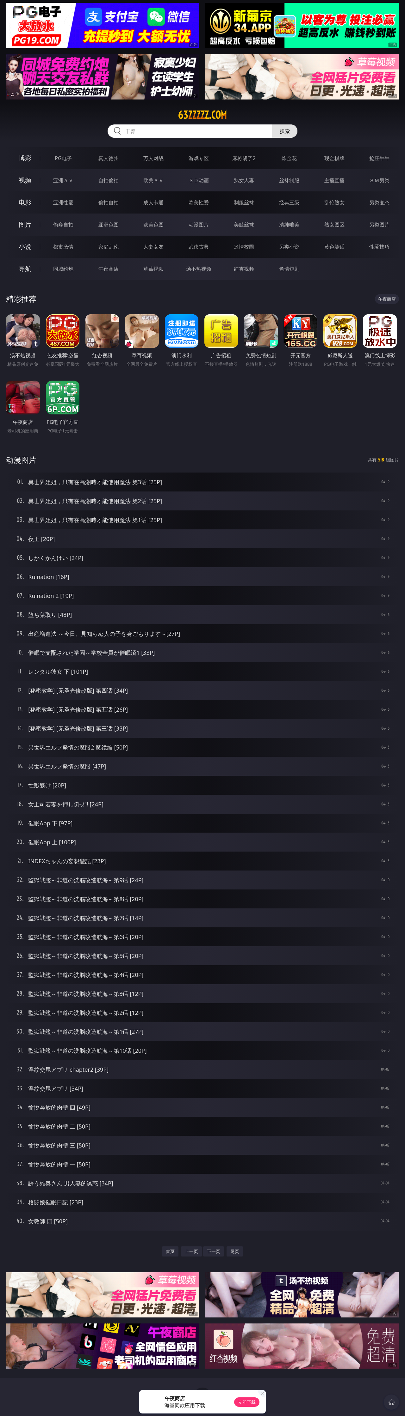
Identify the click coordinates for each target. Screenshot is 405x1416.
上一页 (191, 1251)
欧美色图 (153, 224)
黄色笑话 (334, 246)
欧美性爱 (199, 202)
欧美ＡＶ (153, 180)
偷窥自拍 (63, 224)
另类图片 (379, 224)
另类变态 (379, 202)
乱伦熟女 (334, 202)
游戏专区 (199, 158)
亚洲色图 (108, 224)
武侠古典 (199, 246)
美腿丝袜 (244, 224)
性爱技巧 (379, 246)
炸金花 (289, 158)
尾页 (234, 1251)
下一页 (213, 1251)
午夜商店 (108, 268)
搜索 (285, 131)
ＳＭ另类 (379, 180)
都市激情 (63, 246)
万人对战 (153, 158)
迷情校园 (244, 246)
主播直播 (334, 180)
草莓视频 (153, 268)
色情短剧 (289, 268)
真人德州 (108, 158)
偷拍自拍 (108, 202)
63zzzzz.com (202, 115)
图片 (25, 224)
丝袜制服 (289, 180)
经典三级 (289, 202)
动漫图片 (199, 224)
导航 (25, 268)
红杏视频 (244, 268)
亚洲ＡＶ (63, 180)
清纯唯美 (289, 224)
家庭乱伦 (108, 246)
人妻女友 (153, 246)
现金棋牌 (334, 158)
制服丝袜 (244, 202)
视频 (25, 180)
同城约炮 (63, 268)
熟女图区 (334, 224)
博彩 (25, 158)
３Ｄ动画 (199, 180)
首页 (170, 1251)
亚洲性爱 (63, 202)
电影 (25, 202)
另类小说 (289, 246)
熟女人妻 (244, 180)
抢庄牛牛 (379, 158)
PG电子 (63, 158)
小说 (25, 246)
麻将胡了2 (243, 158)
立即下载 (247, 1402)
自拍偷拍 (108, 180)
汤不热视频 (198, 268)
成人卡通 (153, 202)
